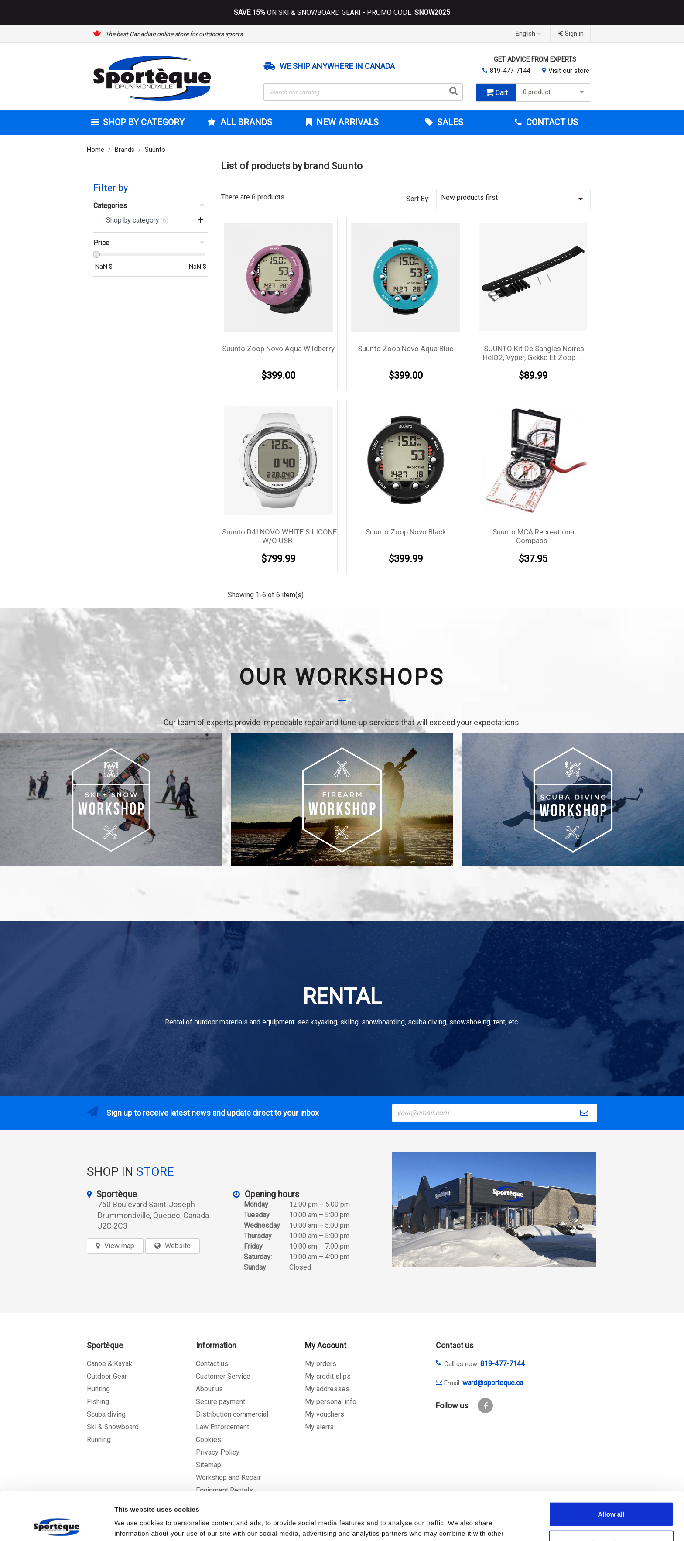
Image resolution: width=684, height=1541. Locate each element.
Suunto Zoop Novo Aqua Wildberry (278, 348)
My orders (320, 1364)
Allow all (611, 1465)
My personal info (330, 1401)
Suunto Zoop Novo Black (406, 531)
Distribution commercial (232, 1414)
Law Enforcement (222, 1427)
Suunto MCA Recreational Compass (534, 536)
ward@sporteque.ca (492, 1383)
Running (99, 1439)
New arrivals (346, 122)
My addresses (327, 1389)
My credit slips (328, 1376)
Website (178, 1246)
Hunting (98, 1389)
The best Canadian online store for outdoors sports (174, 34)
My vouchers (324, 1414)
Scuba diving (106, 1414)
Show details (458, 1523)
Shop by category (143, 122)
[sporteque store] (494, 1209)
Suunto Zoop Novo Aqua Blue (405, 348)
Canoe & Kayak (109, 1364)
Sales (449, 122)
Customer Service (223, 1376)
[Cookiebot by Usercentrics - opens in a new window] (56, 1524)
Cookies (208, 1439)
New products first (513, 198)
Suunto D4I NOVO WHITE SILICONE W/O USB (279, 536)
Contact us (212, 1364)
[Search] (363, 92)
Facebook (485, 1405)
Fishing (98, 1401)
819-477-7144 (510, 71)
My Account (325, 1345)
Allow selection (611, 1494)
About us (209, 1389)
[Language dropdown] (529, 34)
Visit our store (568, 71)
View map (119, 1246)
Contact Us (551, 122)
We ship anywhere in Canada (337, 66)
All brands (245, 122)
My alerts (319, 1427)
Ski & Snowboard (113, 1427)
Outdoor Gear (107, 1376)
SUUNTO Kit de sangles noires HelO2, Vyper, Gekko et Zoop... (533, 353)
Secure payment (220, 1401)
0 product (554, 92)
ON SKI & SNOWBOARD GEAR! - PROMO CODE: (342, 13)
